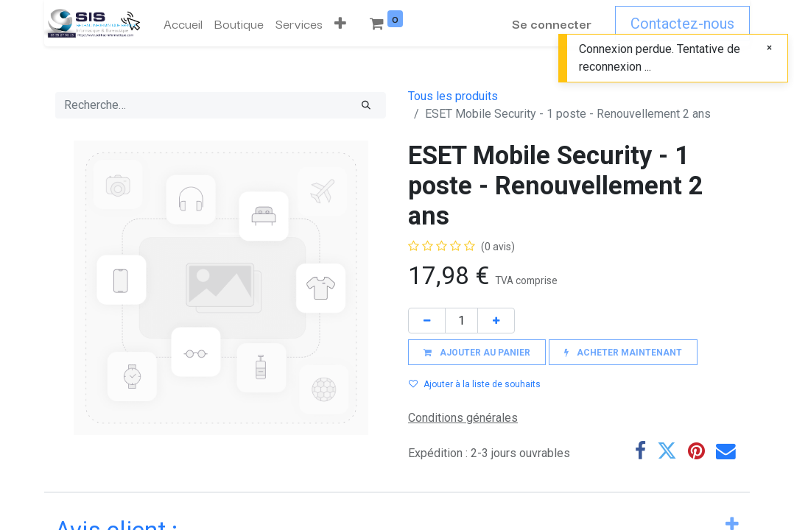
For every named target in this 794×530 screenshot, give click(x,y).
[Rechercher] (366, 105)
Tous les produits (453, 96)
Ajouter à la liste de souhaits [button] (475, 384)
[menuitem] (183, 23)
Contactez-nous (682, 23)
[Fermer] (769, 47)
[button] (340, 23)
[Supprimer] (427, 320)
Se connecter (551, 23)
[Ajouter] (496, 320)
